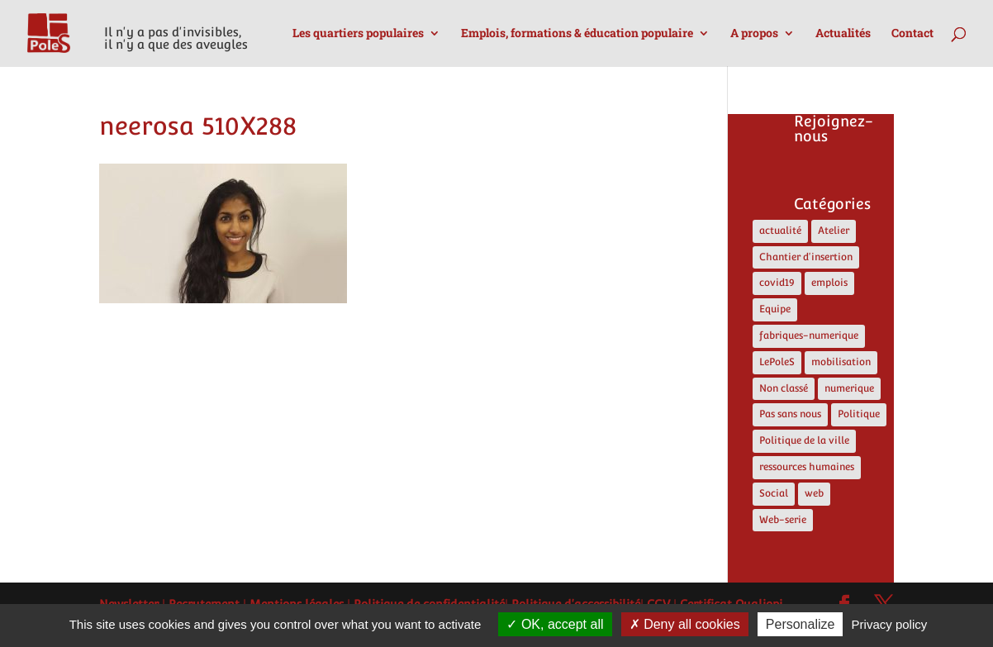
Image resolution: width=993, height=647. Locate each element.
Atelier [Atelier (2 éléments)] (833, 230)
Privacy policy (890, 624)
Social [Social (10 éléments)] (773, 493)
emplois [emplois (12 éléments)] (829, 282)
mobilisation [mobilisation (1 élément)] (841, 362)
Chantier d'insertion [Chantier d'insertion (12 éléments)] (806, 257)
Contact (912, 33)
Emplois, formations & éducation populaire (577, 33)
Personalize (800, 624)
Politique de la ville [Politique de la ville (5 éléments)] (804, 440)
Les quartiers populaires (358, 33)
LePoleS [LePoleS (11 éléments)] (777, 362)
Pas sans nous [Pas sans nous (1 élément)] (790, 414)
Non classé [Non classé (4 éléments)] (783, 388)
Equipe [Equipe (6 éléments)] (775, 309)
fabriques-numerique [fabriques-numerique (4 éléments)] (808, 335)
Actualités (843, 33)
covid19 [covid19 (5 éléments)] (777, 282)
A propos (754, 33)
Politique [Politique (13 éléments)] (859, 414)
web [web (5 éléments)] (814, 493)
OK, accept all (554, 624)
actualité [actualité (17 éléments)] (780, 230)
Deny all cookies (685, 624)
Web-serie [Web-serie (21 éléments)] (782, 520)
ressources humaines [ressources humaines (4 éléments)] (806, 467)
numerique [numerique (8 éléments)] (849, 388)
